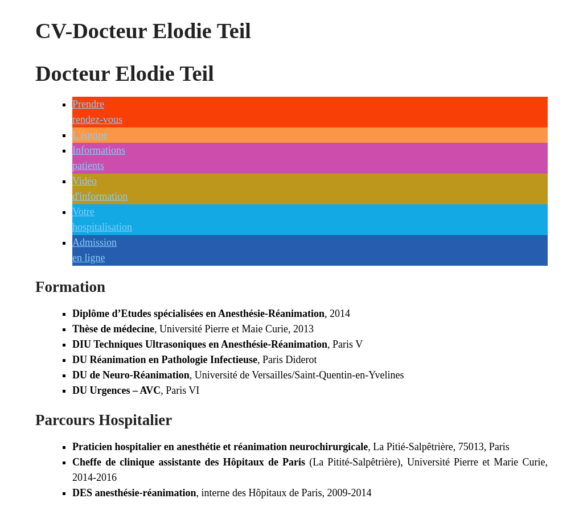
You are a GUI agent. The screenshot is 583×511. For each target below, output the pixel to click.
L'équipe (90, 135)
